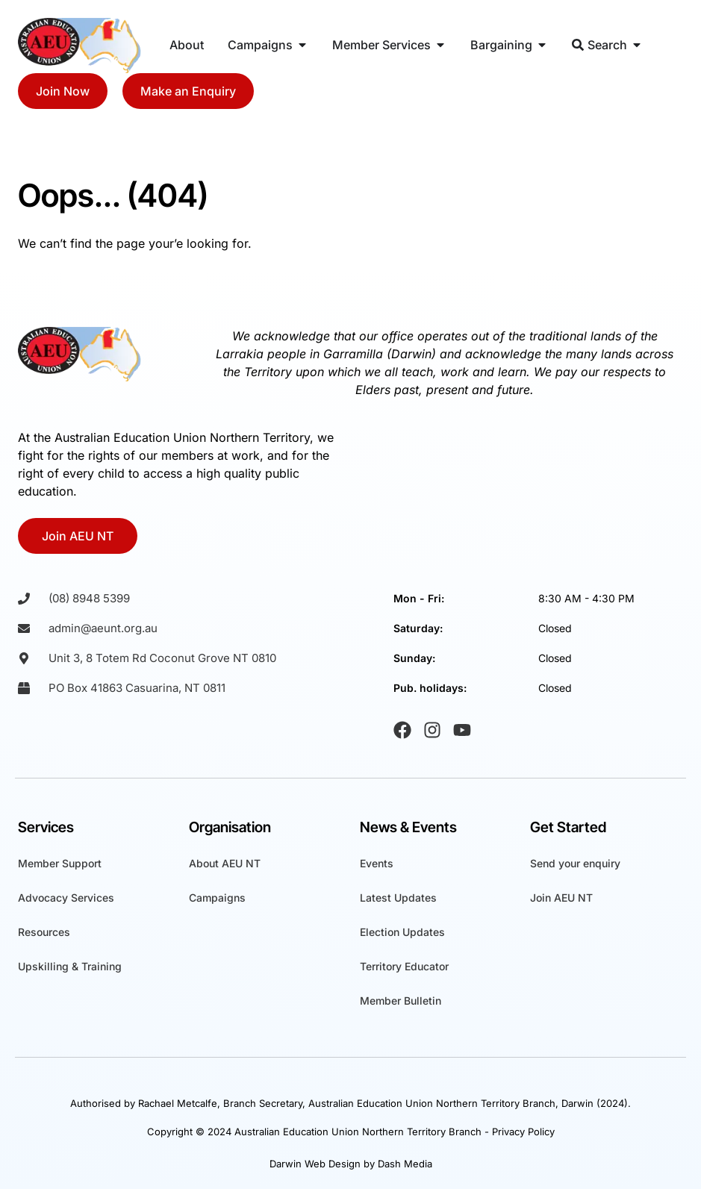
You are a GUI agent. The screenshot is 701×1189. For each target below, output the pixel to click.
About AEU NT (225, 863)
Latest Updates (398, 897)
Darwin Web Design (315, 1164)
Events (376, 863)
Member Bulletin (400, 1000)
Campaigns (217, 897)
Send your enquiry (575, 863)
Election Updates (402, 932)
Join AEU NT (561, 897)
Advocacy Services (66, 897)
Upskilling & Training (70, 966)
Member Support (60, 863)
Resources (44, 932)
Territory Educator (404, 966)
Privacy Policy (523, 1131)
